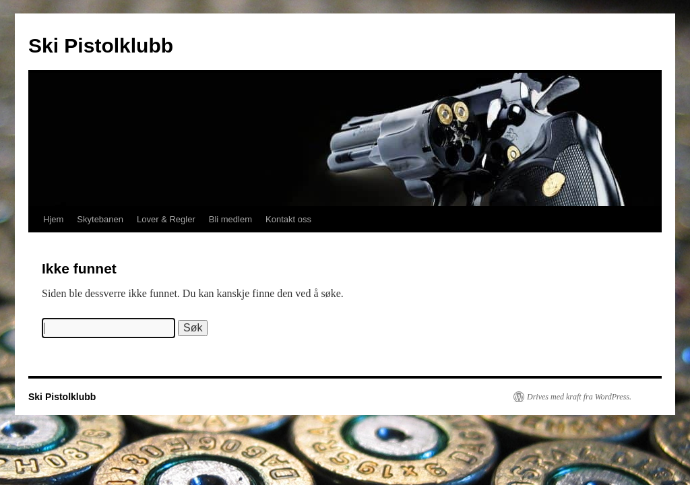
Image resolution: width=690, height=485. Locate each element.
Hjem (53, 219)
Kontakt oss (288, 219)
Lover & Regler (166, 219)
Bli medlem (230, 219)
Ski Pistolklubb (100, 45)
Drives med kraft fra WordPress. (579, 396)
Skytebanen (100, 219)
